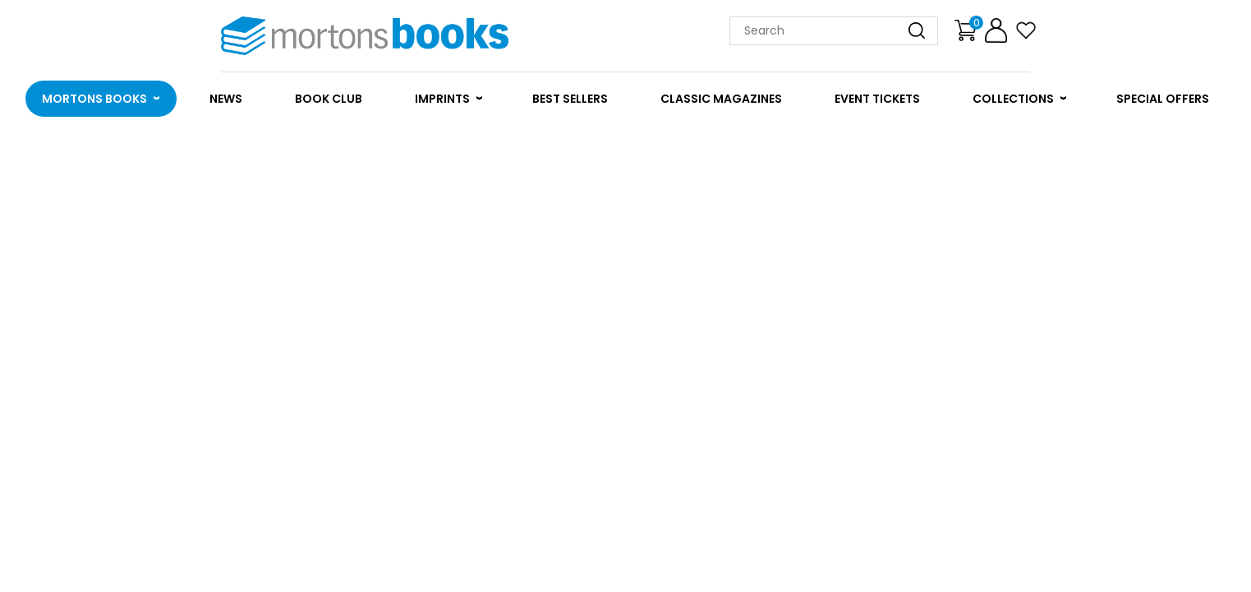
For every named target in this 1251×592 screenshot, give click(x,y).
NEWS (225, 98)
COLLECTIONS (1013, 98)
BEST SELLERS (570, 98)
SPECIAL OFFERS (1162, 98)
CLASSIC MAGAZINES (721, 98)
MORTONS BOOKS (94, 98)
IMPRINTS (442, 98)
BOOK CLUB (328, 98)
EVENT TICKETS (877, 98)
